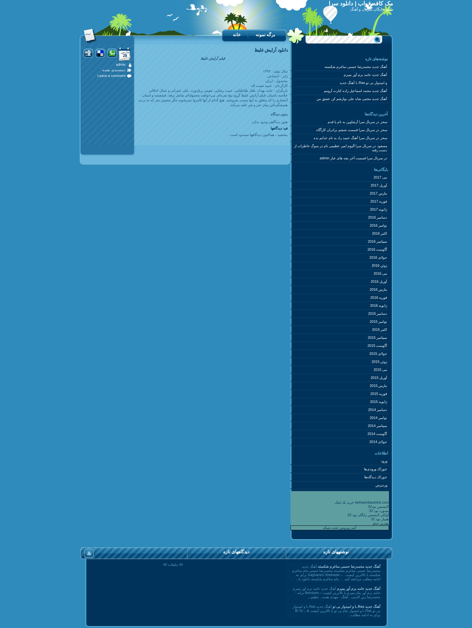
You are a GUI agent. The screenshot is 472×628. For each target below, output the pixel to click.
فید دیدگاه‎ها (279, 128)
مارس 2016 (378, 289)
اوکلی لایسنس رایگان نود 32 (368, 515)
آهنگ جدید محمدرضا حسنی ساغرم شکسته (355, 67)
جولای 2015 (378, 354)
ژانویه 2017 (378, 209)
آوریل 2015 (379, 378)
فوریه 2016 (378, 297)
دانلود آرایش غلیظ (271, 50)
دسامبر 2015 (377, 313)
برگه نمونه (265, 34)
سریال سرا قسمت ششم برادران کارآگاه (345, 130)
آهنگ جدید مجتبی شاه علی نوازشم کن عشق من (351, 99)
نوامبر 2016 (378, 225)
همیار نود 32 (380, 519)
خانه (237, 34)
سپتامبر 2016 (377, 241)
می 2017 (380, 177)
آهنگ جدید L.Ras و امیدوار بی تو (363, 83)
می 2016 (380, 273)
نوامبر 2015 (378, 321)
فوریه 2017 (378, 201)
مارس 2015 (378, 386)
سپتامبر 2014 (377, 426)
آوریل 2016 (379, 281)
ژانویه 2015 (378, 402)
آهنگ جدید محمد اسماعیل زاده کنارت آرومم (355, 91)
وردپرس (381, 485)
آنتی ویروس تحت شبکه (339, 528)
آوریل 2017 (379, 185)
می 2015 (380, 370)
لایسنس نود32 (378, 506)
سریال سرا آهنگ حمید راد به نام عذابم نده (344, 138)
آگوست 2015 (377, 345)
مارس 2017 (378, 193)
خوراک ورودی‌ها (375, 469)
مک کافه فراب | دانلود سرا (361, 3)
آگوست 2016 (377, 249)
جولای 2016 (378, 257)
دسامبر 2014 (377, 410)
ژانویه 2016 (378, 305)
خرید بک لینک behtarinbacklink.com (362, 502)
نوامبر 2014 (378, 418)
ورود (384, 461)
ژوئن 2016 (379, 265)
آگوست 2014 (377, 434)
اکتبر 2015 (379, 329)
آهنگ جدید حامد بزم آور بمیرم (365, 75)
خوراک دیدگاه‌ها (375, 477)
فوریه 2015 (378, 394)
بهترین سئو (381, 523)
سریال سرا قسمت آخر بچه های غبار (356, 158)
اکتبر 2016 (379, 233)
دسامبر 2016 (377, 217)
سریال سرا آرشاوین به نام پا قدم (351, 122)
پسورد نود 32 (379, 511)
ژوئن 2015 (379, 362)
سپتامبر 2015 (377, 337)
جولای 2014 (378, 442)
